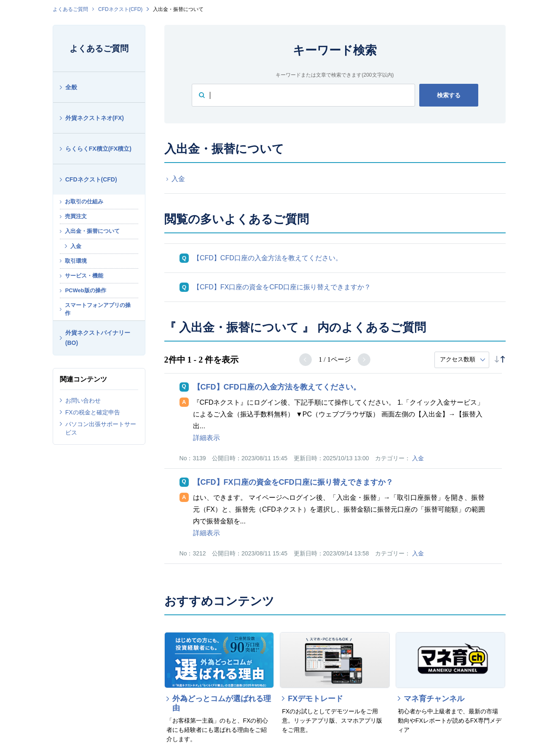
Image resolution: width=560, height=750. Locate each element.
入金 (75, 246)
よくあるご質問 (70, 9)
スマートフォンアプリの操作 (98, 309)
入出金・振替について (92, 231)
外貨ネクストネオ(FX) (94, 118)
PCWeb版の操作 (85, 290)
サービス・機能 (84, 275)
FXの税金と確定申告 (92, 412)
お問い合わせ (83, 400)
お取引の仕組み (84, 201)
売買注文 (76, 216)
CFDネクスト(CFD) (120, 9)
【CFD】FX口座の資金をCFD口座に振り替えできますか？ (282, 287)
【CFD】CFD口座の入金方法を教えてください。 (267, 258)
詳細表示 (206, 437)
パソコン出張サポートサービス (100, 428)
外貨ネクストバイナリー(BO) (97, 338)
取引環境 (76, 261)
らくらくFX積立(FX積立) (98, 148)
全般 (71, 87)
